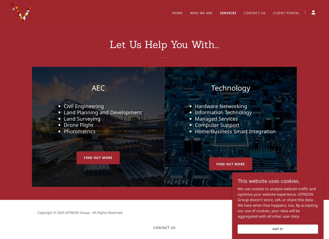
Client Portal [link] (286, 13)
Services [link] (228, 13)
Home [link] (177, 13)
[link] (21, 11)
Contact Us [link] (255, 13)
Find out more (98, 157)
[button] (313, 12)
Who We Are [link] (201, 13)
